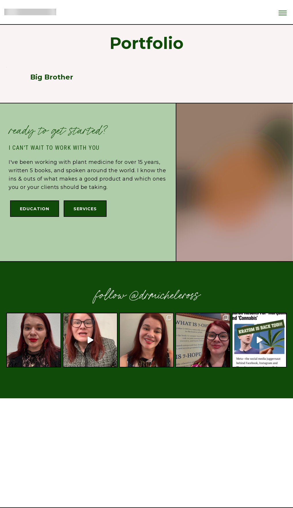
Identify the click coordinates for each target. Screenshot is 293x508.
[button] (282, 11)
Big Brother (51, 77)
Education (34, 208)
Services (85, 208)
